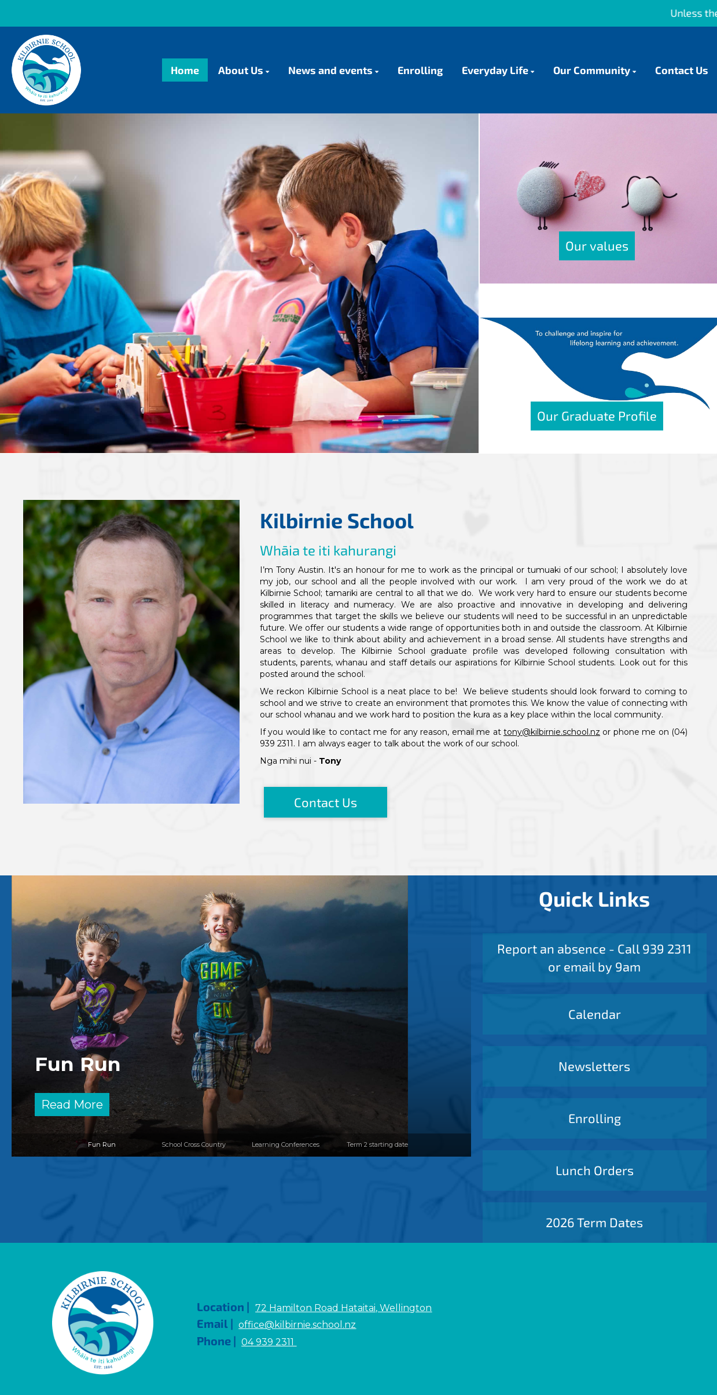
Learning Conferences (285, 1144)
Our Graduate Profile (597, 415)
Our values (596, 245)
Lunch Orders (595, 1169)
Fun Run (78, 1064)
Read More (72, 1104)
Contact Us (325, 801)
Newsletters (594, 1065)
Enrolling (594, 1117)
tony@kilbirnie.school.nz (551, 732)
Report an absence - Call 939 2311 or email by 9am (594, 957)
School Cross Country (193, 1144)
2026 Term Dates (594, 1222)
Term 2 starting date (377, 1144)
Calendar (594, 1013)
